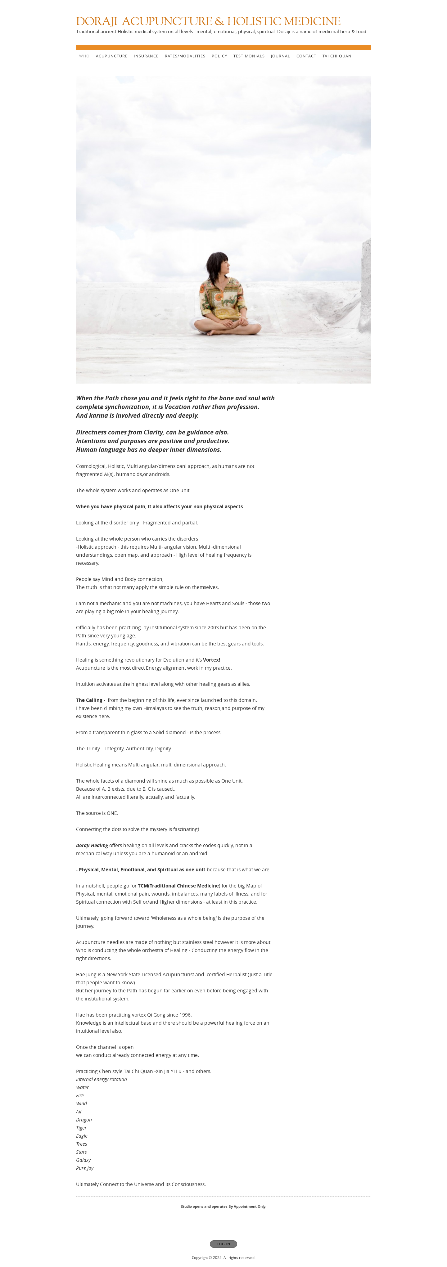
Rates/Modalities (185, 56)
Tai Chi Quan (337, 56)
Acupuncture (112, 56)
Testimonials (249, 56)
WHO (84, 56)
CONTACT (306, 56)
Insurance (146, 56)
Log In (223, 1244)
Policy (219, 56)
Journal (280, 56)
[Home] (208, 22)
